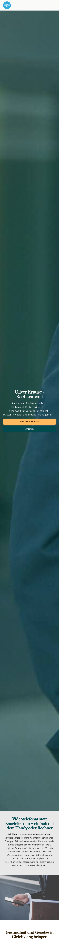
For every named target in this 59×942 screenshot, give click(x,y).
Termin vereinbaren (29, 421)
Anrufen (30, 428)
